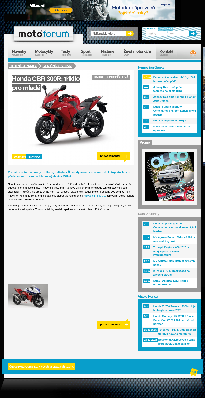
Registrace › (165, 28)
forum (43, 33)
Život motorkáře (140, 52)
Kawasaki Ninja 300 (95, 195)
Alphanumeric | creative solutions (194, 372)
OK (130, 33)
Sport (89, 52)
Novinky (34, 156)
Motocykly (46, 52)
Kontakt (169, 52)
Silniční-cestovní (58, 66)
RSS (189, 53)
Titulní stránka (23, 66)
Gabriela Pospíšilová (111, 77)
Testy (69, 52)
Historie (110, 52)
